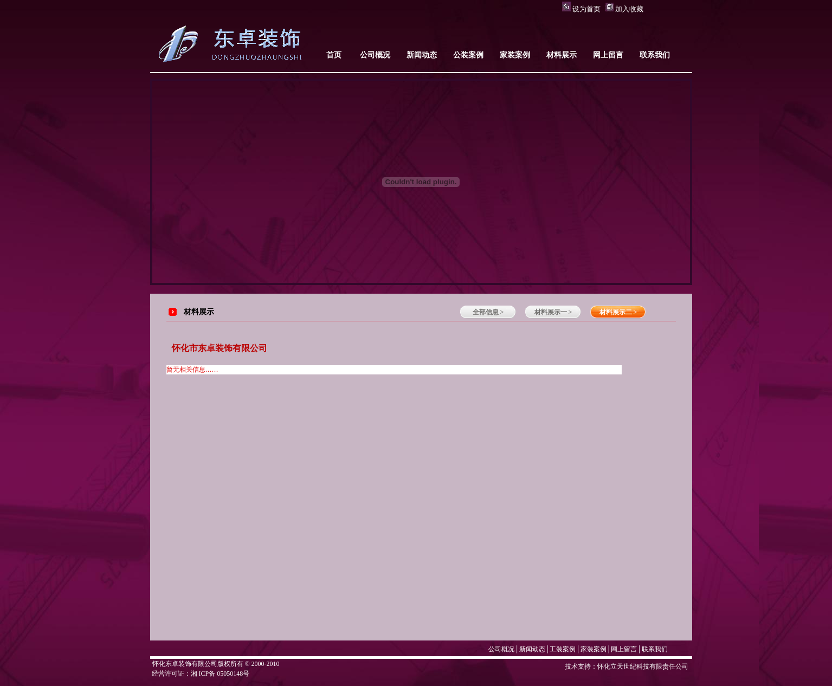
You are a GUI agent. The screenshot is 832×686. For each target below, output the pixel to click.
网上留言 (624, 649)
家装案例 (594, 649)
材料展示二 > (618, 312)
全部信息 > (488, 312)
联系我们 (655, 649)
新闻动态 (532, 649)
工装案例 (563, 649)
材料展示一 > (553, 312)
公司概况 (501, 649)
